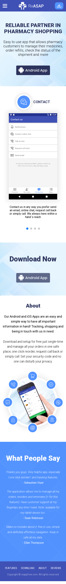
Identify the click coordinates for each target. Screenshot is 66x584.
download (27, 568)
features (11, 568)
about (43, 568)
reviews (56, 568)
